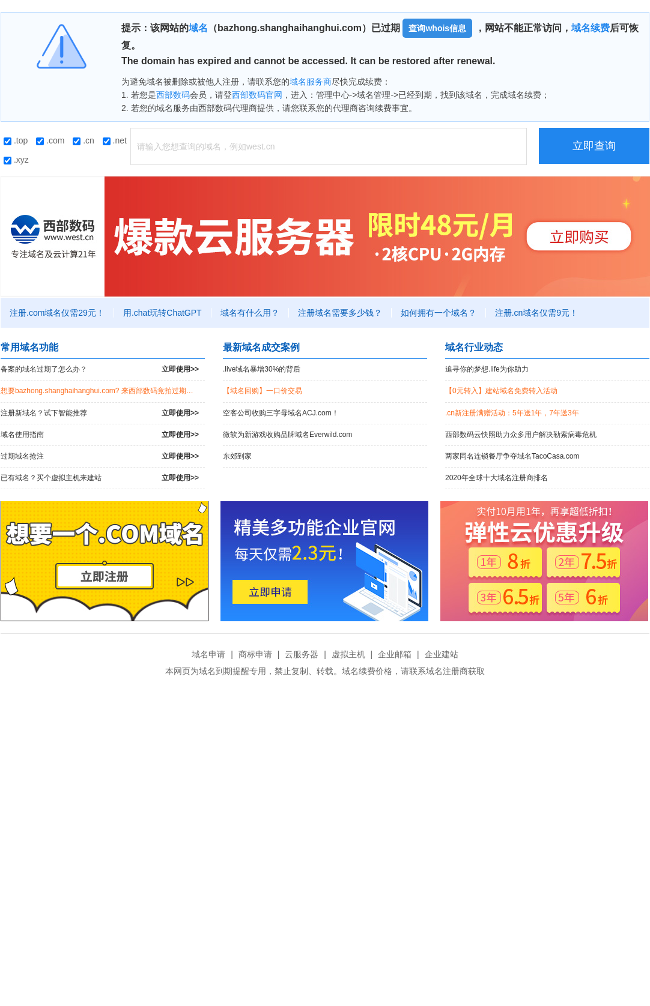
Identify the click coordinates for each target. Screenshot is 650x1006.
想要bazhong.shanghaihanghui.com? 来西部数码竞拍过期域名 (101, 391)
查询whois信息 (437, 28)
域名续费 (590, 28)
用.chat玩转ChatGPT (162, 313)
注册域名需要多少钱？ (340, 313)
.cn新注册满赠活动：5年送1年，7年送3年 (512, 413)
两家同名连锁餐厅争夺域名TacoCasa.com (512, 456)
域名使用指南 (100, 435)
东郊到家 (237, 456)
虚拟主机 (348, 654)
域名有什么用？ (249, 313)
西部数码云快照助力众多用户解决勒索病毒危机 (521, 434)
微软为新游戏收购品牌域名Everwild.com (287, 434)
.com (50, 140)
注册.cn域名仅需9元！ (536, 313)
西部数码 (173, 95)
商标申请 (255, 654)
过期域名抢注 (100, 456)
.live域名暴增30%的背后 (261, 369)
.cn (83, 140)
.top (16, 140)
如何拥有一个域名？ (438, 313)
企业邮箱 (395, 654)
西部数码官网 (257, 95)
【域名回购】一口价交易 (262, 391)
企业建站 (441, 654)
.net (115, 140)
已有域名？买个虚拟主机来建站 (100, 478)
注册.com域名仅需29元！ (57, 313)
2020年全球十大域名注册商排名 (496, 478)
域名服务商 (311, 81)
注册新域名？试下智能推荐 (100, 413)
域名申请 (208, 654)
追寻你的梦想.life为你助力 (487, 369)
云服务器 (301, 654)
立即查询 (594, 146)
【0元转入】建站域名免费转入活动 (501, 391)
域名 (198, 28)
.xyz (16, 159)
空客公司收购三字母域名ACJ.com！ (281, 413)
